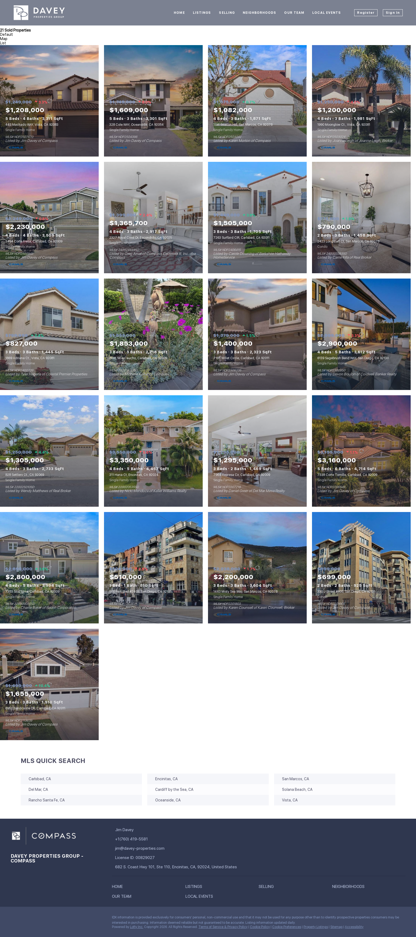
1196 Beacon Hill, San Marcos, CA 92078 (242, 125)
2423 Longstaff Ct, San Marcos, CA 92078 (348, 241)
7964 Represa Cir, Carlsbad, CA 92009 (241, 475)
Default (6, 34)
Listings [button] (202, 13)
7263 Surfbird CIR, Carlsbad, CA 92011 (241, 238)
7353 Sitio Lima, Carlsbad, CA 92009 (32, 591)
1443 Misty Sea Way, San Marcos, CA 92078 (245, 591)
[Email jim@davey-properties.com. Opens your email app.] (152, 848)
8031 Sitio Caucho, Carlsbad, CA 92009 (138, 358)
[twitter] (36, 919)
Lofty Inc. (136, 927)
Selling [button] (227, 13)
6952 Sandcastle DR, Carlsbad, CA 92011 (35, 708)
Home (179, 13)
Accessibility (354, 927)
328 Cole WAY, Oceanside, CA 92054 (136, 125)
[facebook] (15, 919)
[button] (118, 887)
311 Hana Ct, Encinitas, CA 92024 (133, 475)
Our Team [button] (294, 13)
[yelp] (57, 919)
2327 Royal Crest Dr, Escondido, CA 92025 (140, 238)
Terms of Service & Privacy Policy (223, 927)
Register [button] (366, 13)
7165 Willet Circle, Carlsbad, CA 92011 (241, 358)
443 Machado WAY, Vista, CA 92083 (31, 125)
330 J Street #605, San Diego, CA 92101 (346, 591)
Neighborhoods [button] (259, 13)
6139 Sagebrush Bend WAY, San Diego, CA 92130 (353, 358)
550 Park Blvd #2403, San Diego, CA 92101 (140, 591)
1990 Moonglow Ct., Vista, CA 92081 (343, 125)
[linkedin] (25, 919)
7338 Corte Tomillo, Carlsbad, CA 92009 (347, 475)
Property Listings (316, 927)
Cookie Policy (260, 927)
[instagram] (68, 919)
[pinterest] (89, 919)
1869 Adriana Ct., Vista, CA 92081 (29, 358)
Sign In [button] (393, 13)
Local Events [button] (326, 13)
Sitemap (336, 927)
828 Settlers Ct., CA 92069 (24, 475)
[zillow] (46, 919)
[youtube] (78, 919)
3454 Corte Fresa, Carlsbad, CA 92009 (33, 241)
